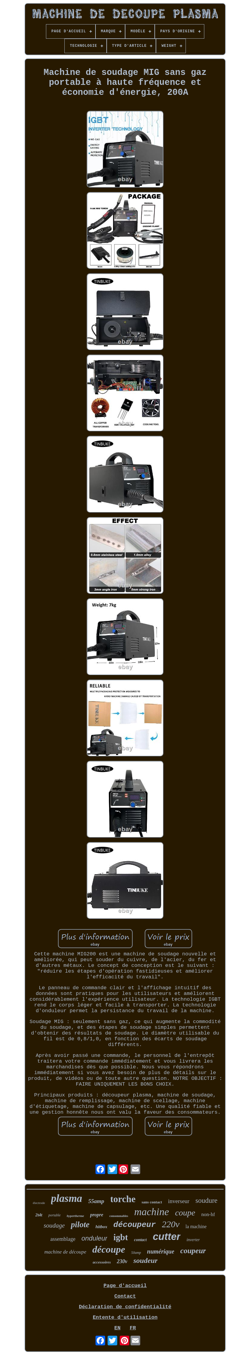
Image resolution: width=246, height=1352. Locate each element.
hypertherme (75, 1216)
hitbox (101, 1226)
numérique (160, 1251)
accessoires (102, 1262)
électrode (39, 1203)
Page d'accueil (125, 1286)
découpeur (134, 1224)
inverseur (178, 1201)
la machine (196, 1226)
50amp (136, 1253)
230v (122, 1261)
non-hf (208, 1214)
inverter (193, 1240)
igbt (120, 1237)
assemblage (63, 1239)
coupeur (193, 1251)
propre (96, 1214)
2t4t (38, 1214)
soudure (207, 1200)
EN (117, 1328)
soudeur (145, 1260)
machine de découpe (65, 1252)
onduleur (94, 1238)
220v (171, 1224)
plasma (66, 1198)
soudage (54, 1225)
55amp (96, 1201)
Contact (125, 1296)
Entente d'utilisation (125, 1317)
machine (151, 1211)
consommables (118, 1216)
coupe (185, 1212)
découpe (108, 1249)
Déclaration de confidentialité (125, 1307)
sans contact (151, 1202)
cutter (166, 1236)
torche (123, 1199)
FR (133, 1328)
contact (140, 1240)
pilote (80, 1224)
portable (54, 1215)
